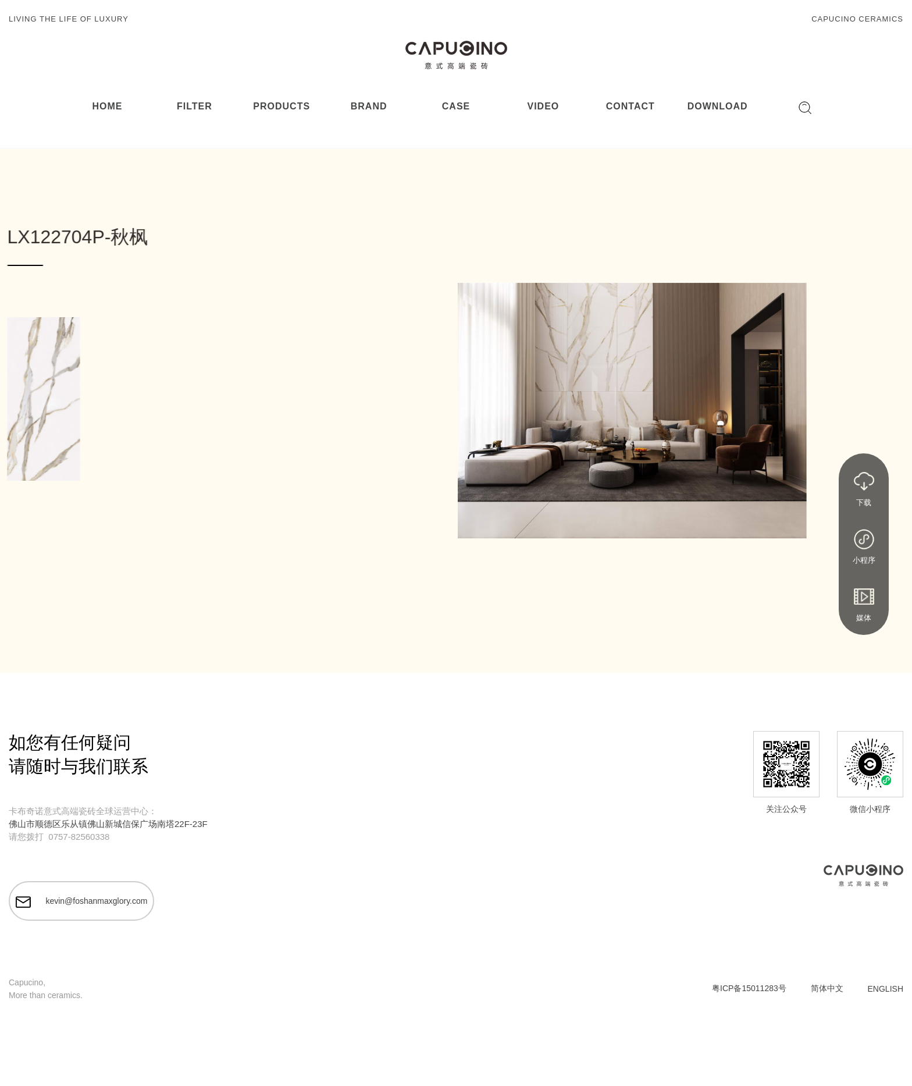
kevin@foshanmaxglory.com (82, 902)
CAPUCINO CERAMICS (857, 19)
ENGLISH (885, 988)
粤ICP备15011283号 (749, 988)
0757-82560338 (78, 837)
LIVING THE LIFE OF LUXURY (69, 19)
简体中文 (827, 988)
